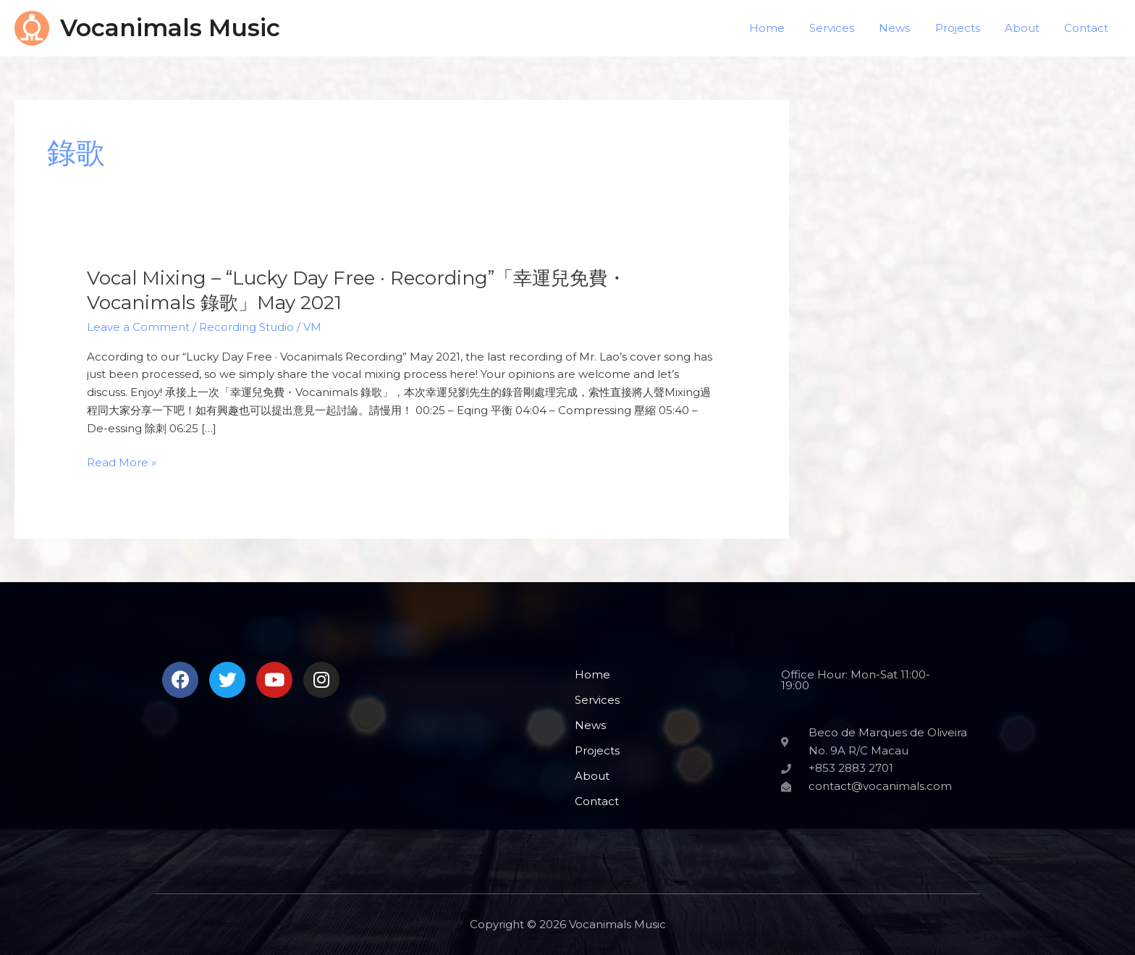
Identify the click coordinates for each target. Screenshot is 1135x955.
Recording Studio (246, 327)
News (905, 28)
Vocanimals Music (170, 27)
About (1026, 28)
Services (845, 28)
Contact (1088, 28)
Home (783, 28)
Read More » (121, 463)
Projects (964, 28)
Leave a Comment (138, 327)
